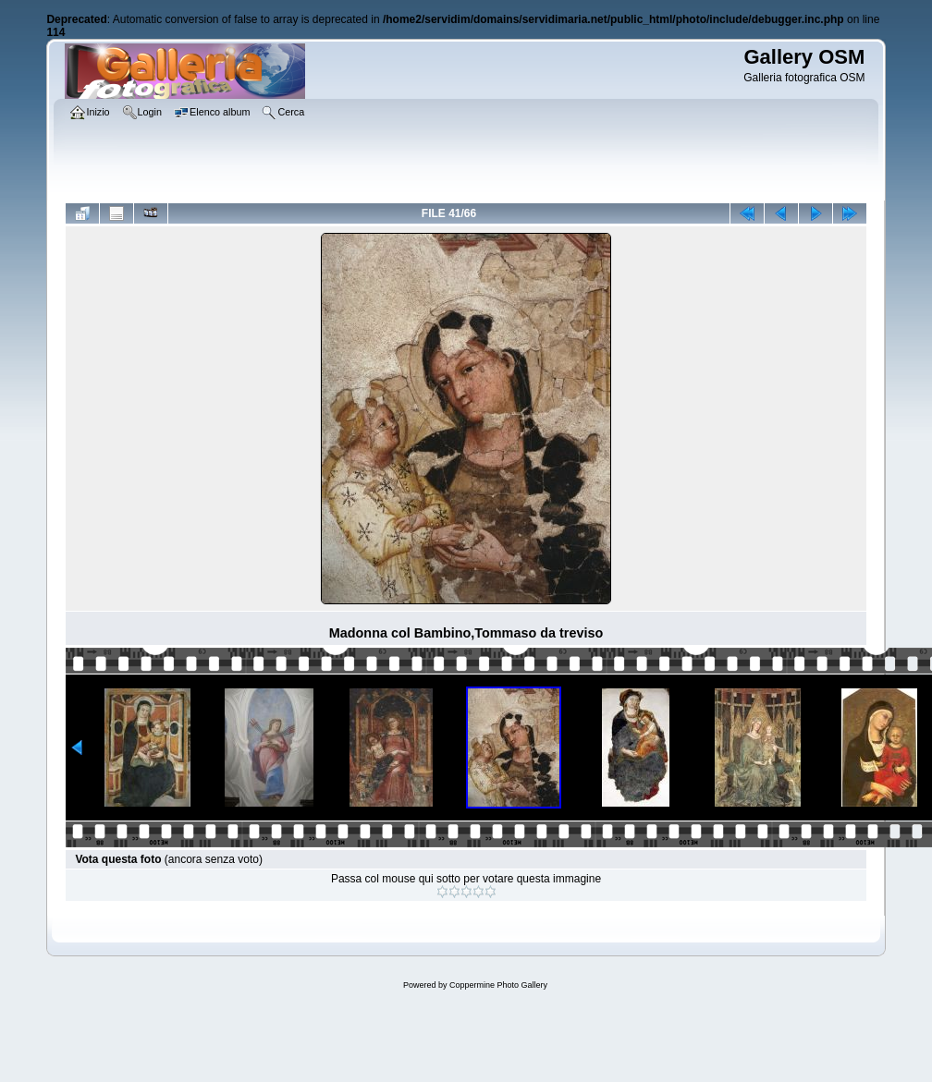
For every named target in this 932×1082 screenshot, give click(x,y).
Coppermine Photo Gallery (498, 985)
